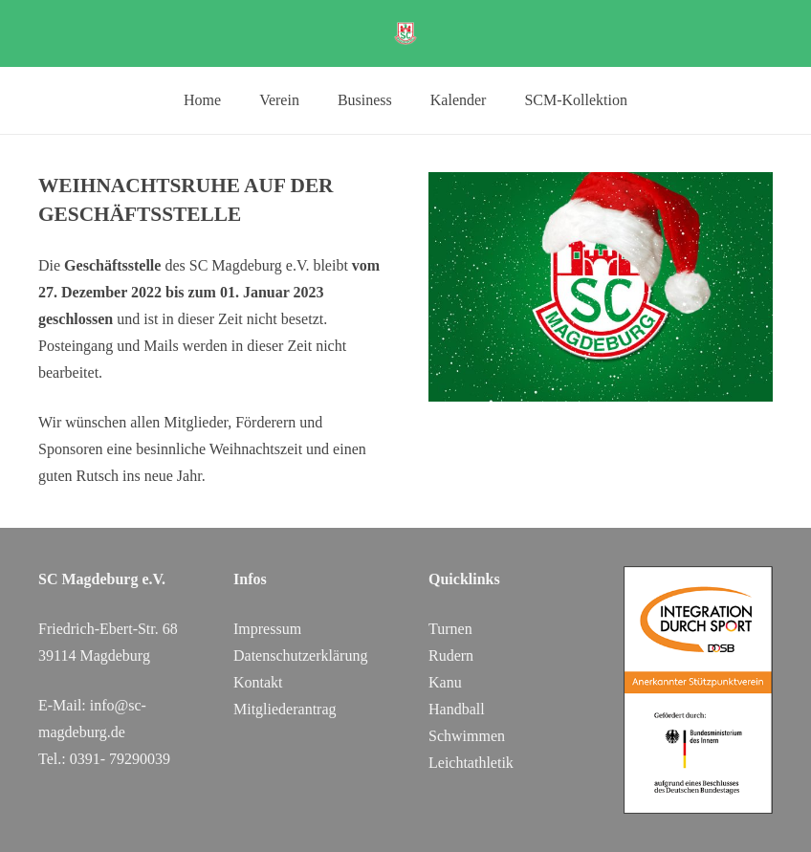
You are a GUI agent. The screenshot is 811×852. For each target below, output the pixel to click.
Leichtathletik (471, 762)
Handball (456, 709)
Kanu (445, 682)
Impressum (267, 629)
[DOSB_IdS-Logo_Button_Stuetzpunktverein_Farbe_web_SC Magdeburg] (698, 690)
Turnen (450, 629)
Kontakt (258, 682)
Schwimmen (466, 736)
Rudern (450, 655)
